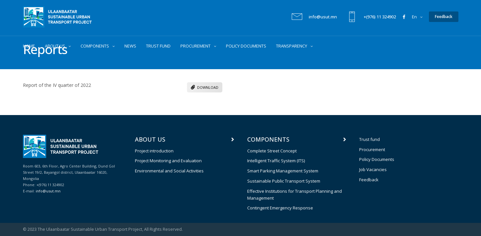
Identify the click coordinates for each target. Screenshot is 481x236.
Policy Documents (376, 159)
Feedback (369, 180)
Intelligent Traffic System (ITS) (276, 161)
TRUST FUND (158, 46)
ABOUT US (55, 46)
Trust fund (369, 139)
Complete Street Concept (272, 151)
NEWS (130, 46)
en (414, 17)
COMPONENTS (95, 46)
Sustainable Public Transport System (283, 181)
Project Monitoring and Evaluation (168, 161)
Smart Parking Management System (282, 171)
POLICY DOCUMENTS (246, 46)
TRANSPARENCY (291, 46)
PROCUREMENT (195, 46)
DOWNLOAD (204, 87)
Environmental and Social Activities (169, 171)
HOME (29, 46)
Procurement (372, 149)
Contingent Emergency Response (280, 208)
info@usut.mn (323, 17)
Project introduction (154, 151)
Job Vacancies (373, 169)
